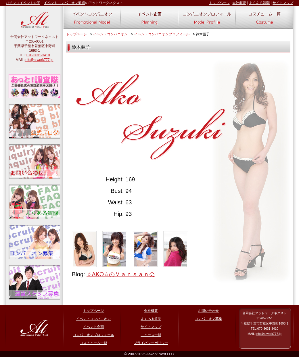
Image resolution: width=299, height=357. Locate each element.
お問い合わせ (208, 311)
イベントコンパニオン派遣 (64, 3)
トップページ (219, 3)
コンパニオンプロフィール (93, 335)
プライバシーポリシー (151, 343)
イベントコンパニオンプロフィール (161, 34)
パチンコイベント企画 (23, 3)
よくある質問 (259, 3)
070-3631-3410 (38, 55)
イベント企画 (93, 327)
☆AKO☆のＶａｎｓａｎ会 (121, 274)
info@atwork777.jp (39, 60)
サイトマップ (283, 3)
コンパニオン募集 (208, 319)
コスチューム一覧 (93, 343)
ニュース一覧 (151, 335)
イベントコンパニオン (110, 34)
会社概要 (239, 3)
